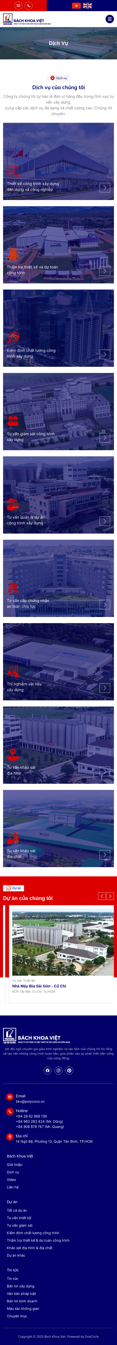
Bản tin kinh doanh (22, 1301)
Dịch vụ (13, 1172)
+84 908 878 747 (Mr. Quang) (40, 1127)
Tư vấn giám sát (20, 1225)
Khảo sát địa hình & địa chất (29, 1248)
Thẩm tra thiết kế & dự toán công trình (38, 1240)
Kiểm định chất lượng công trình (33, 1233)
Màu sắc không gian (23, 1309)
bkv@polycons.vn (30, 1101)
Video (11, 1180)
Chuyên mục (17, 1316)
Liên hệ (13, 1187)
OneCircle (92, 1336)
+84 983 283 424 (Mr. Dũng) (39, 1121)
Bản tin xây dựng (20, 1286)
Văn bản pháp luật (21, 1294)
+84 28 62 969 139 (31, 1116)
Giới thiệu (14, 1165)
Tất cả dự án (17, 1210)
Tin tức (12, 1279)
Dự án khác (16, 1255)
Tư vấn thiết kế (19, 1218)
